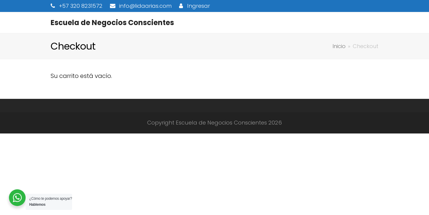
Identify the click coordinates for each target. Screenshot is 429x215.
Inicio (339, 46)
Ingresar (198, 6)
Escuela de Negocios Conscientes (112, 22)
